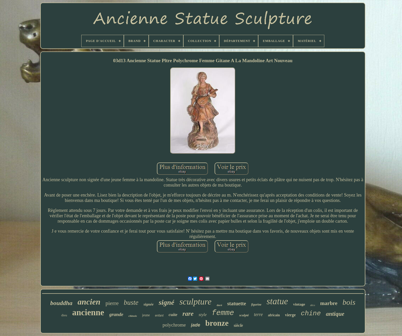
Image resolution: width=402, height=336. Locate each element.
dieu (64, 315)
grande (116, 314)
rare (188, 313)
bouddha (61, 303)
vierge (290, 315)
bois (349, 302)
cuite (173, 314)
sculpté (244, 315)
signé (166, 302)
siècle (238, 325)
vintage (299, 304)
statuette (236, 303)
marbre (328, 303)
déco (312, 305)
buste (131, 302)
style (203, 314)
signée (149, 304)
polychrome (174, 325)
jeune (146, 315)
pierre (111, 303)
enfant (159, 315)
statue (277, 301)
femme (223, 313)
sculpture (195, 301)
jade (195, 325)
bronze (217, 323)
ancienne (88, 312)
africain (274, 315)
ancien (89, 301)
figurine (256, 304)
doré (219, 305)
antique (335, 314)
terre (258, 314)
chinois (132, 315)
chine (311, 313)
